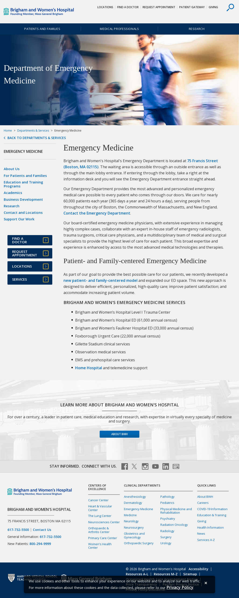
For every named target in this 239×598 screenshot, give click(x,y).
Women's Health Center (100, 546)
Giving (213, 7)
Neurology (131, 521)
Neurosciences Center (104, 522)
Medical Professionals (119, 29)
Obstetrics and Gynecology (134, 535)
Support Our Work (19, 219)
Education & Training (211, 515)
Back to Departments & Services (36, 138)
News (201, 533)
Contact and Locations (23, 212)
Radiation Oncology (174, 525)
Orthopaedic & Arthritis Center (98, 530)
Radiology (167, 531)
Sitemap (190, 574)
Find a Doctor (128, 7)
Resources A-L (137, 574)
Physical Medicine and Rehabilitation (176, 511)
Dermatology (133, 503)
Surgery (166, 537)
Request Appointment (159, 7)
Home (8, 130)
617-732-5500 (18, 530)
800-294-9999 (40, 543)
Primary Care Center (102, 538)
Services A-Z (206, 540)
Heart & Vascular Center (100, 508)
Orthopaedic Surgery (139, 543)
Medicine (130, 515)
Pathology (167, 496)
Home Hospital (88, 367)
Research (197, 29)
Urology (165, 543)
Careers (203, 503)
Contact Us (42, 530)
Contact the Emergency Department (96, 213)
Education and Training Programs (23, 184)
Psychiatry (167, 518)
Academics (13, 192)
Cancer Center (98, 500)
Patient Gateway (192, 7)
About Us (12, 168)
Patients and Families (42, 29)
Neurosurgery (134, 527)
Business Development (23, 199)
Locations (105, 7)
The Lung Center (99, 516)
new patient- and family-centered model (100, 280)
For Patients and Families (25, 175)
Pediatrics (167, 503)
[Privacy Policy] (179, 587)
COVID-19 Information (212, 509)
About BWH (119, 434)
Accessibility (198, 569)
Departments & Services (33, 130)
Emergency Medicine (138, 509)
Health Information (210, 527)
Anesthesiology (135, 496)
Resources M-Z (166, 574)
